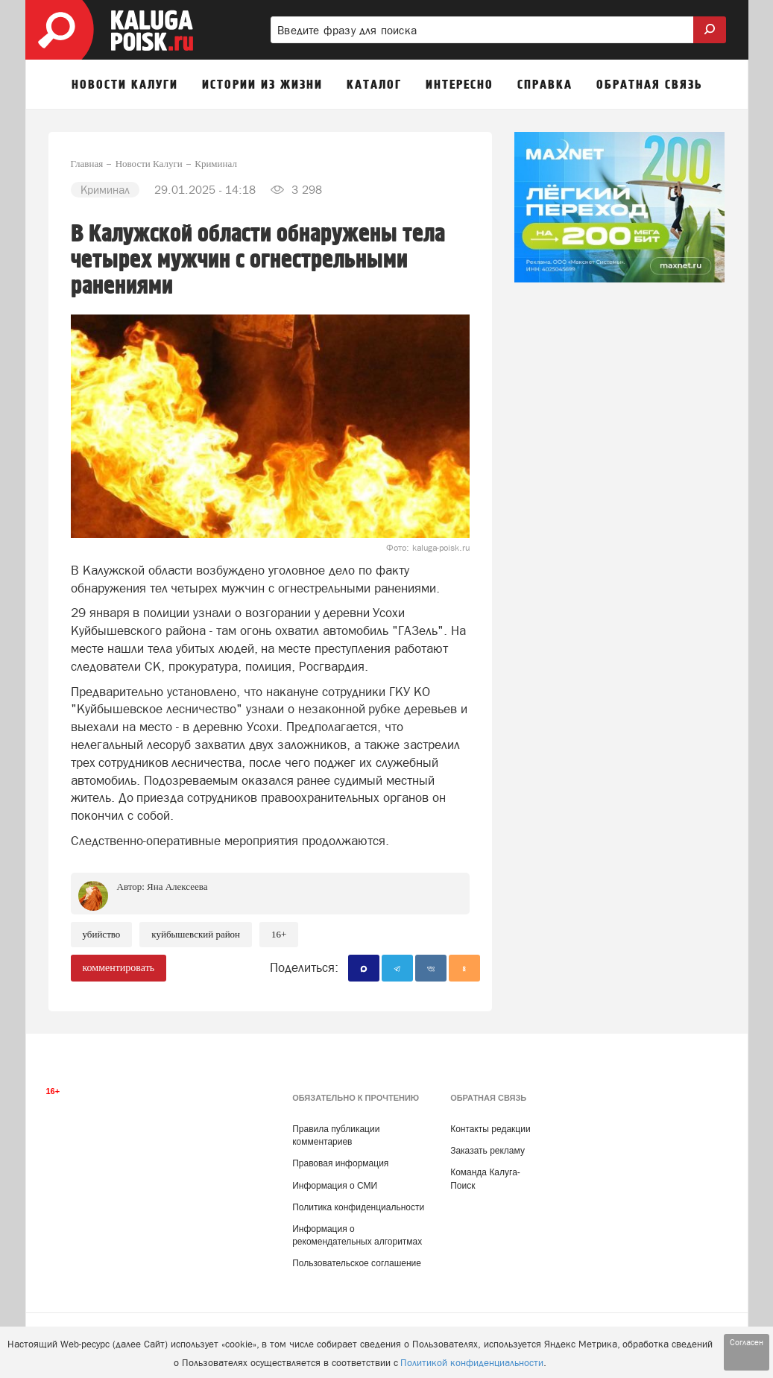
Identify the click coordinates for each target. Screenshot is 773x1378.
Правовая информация (340, 1163)
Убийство (102, 934)
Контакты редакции (490, 1129)
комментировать (119, 967)
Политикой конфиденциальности (471, 1362)
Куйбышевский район (195, 934)
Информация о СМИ (334, 1186)
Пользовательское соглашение (356, 1263)
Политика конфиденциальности (358, 1207)
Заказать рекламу (487, 1150)
